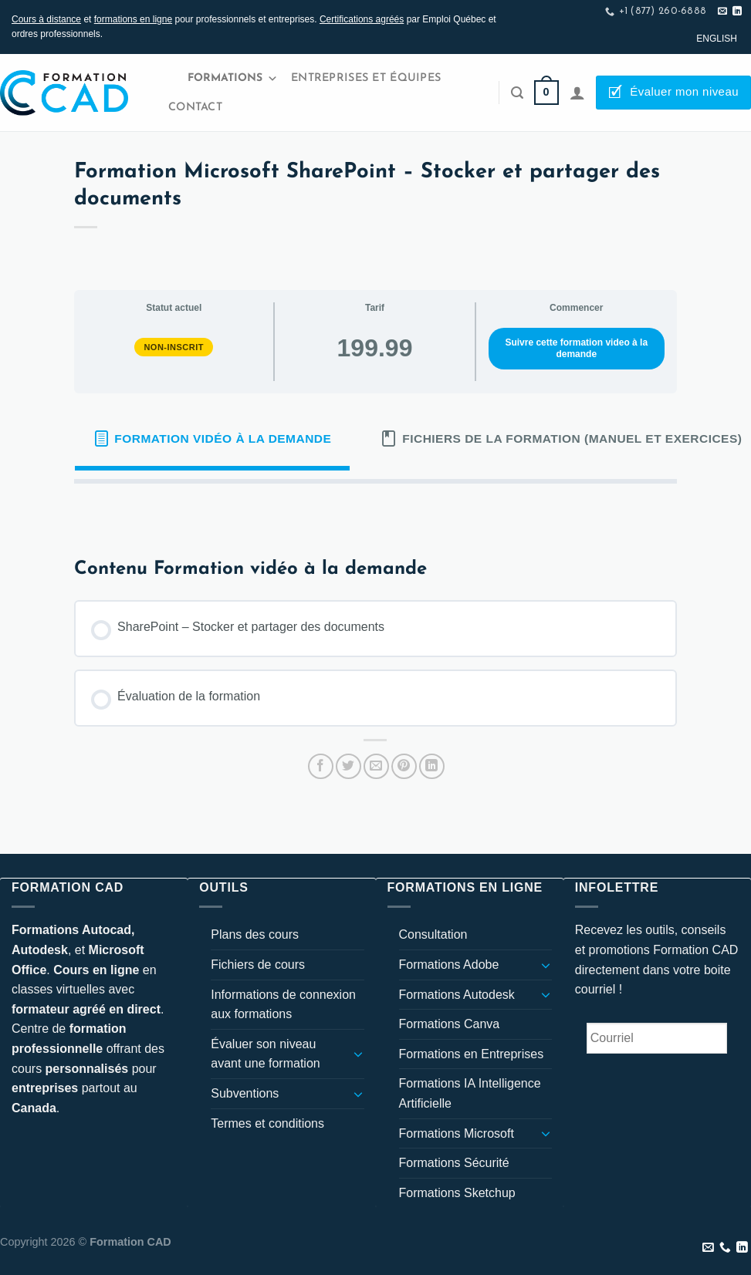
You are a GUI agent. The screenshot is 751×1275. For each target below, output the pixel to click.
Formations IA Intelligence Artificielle (470, 1093)
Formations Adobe (449, 964)
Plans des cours (255, 934)
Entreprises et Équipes (366, 78)
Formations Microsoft (456, 1133)
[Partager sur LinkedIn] (432, 766)
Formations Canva (449, 1023)
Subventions (245, 1093)
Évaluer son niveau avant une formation (265, 1054)
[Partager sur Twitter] (348, 766)
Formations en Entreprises (471, 1054)
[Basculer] (358, 1053)
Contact (195, 107)
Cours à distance (46, 19)
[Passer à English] (716, 38)
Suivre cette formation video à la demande (576, 348)
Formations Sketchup (457, 1192)
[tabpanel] (375, 508)
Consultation (433, 934)
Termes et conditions (267, 1123)
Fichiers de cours (258, 964)
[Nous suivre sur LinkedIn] (737, 11)
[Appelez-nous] (725, 1248)
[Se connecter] (577, 93)
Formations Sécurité (454, 1162)
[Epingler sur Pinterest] (404, 766)
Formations (233, 78)
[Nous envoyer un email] (722, 11)
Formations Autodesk (457, 994)
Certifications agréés (362, 19)
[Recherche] (517, 93)
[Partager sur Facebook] (320, 766)
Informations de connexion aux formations (283, 1004)
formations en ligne (133, 19)
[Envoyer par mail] (376, 766)
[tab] (212, 439)
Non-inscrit (174, 347)
